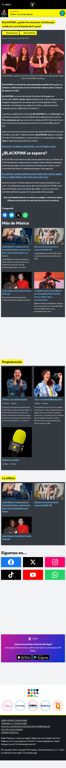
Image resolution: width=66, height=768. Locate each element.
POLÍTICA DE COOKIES (12, 729)
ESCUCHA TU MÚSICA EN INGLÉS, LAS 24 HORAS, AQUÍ (29, 146)
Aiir (35, 753)
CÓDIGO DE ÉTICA (10, 732)
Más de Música (30, 33)
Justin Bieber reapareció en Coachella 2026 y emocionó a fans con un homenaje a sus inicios (17, 242)
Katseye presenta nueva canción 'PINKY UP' (49, 239)
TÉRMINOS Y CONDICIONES (14, 723)
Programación (12, 362)
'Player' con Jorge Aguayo (21, 14)
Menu (6, 4)
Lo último (8, 478)
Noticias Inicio (12, 33)
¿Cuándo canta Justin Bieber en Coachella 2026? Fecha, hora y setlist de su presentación (49, 286)
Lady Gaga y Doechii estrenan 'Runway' (17, 283)
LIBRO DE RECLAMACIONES (14, 720)
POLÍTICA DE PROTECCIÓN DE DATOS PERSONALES (25, 726)
